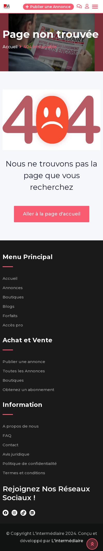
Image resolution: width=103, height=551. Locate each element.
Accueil (10, 278)
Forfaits (10, 315)
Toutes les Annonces (24, 370)
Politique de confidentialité (30, 463)
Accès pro (13, 325)
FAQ (7, 435)
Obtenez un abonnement (28, 389)
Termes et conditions (24, 472)
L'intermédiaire (67, 540)
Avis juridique (16, 454)
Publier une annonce (24, 361)
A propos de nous (21, 426)
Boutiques (13, 297)
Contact (10, 444)
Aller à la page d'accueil (51, 214)
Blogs (8, 306)
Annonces (13, 287)
